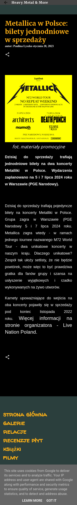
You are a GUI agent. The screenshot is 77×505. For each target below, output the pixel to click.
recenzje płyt (23, 440)
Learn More (32, 501)
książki (12, 448)
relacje (14, 431)
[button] (7, 55)
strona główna (25, 414)
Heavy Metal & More (29, 2)
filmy (10, 457)
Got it (51, 501)
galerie (14, 423)
